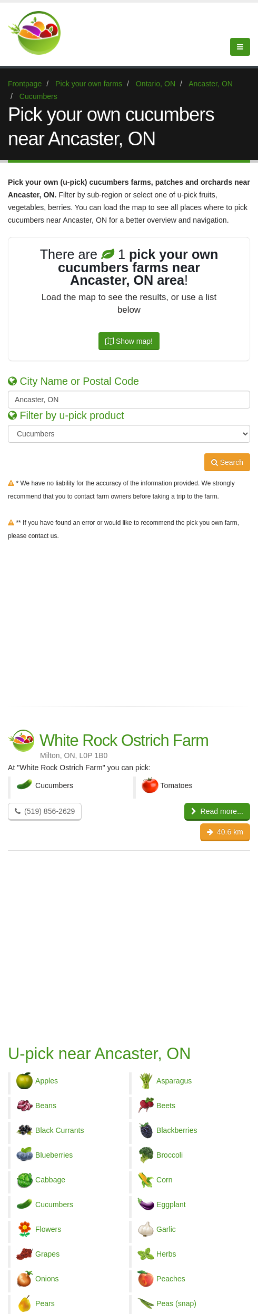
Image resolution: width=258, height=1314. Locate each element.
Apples (46, 1081)
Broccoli (169, 1155)
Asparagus (174, 1081)
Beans (45, 1105)
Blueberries (54, 1155)
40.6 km (225, 832)
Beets (165, 1105)
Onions (47, 1279)
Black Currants (59, 1130)
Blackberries (176, 1130)
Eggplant (171, 1204)
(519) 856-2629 (45, 811)
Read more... (217, 811)
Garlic (166, 1229)
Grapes (47, 1254)
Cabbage (50, 1180)
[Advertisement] (129, 621)
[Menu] (240, 47)
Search (227, 462)
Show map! (129, 341)
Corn (164, 1180)
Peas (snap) (176, 1303)
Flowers (48, 1229)
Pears (45, 1303)
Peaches (170, 1279)
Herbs (166, 1254)
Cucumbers (54, 1204)
